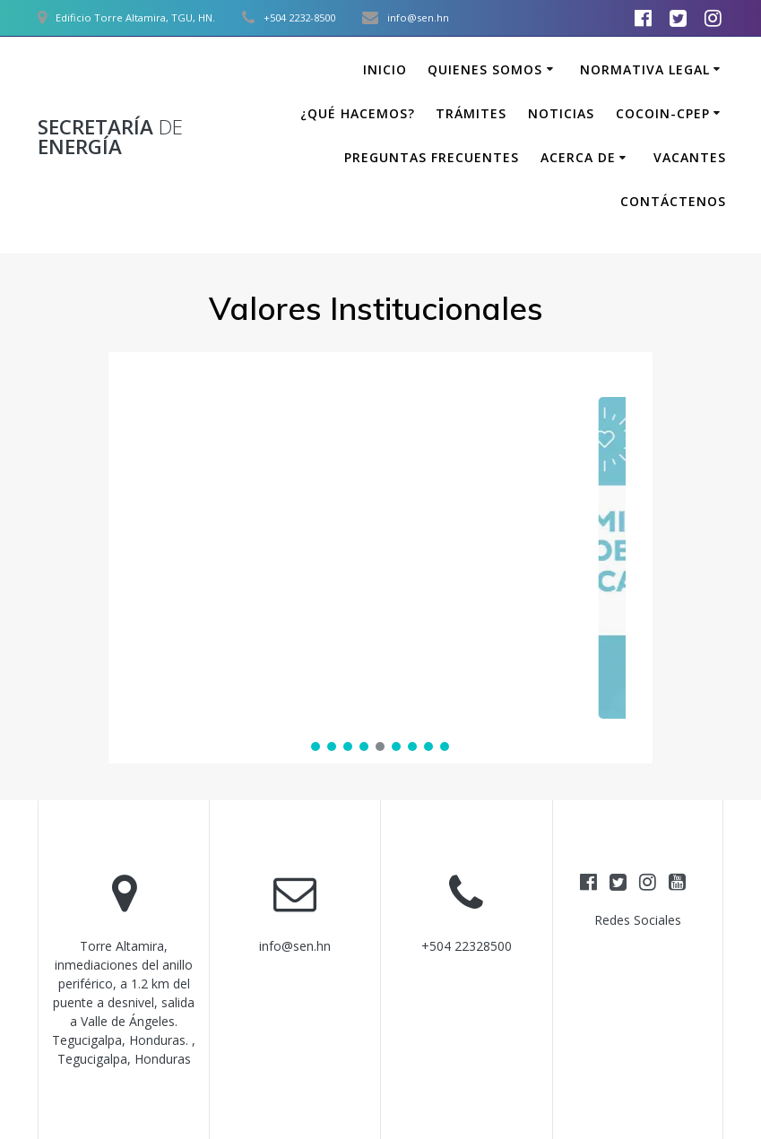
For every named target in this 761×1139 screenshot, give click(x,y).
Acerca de (578, 157)
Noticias (561, 113)
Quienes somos (485, 69)
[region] (380, 558)
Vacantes (689, 157)
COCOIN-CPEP (663, 113)
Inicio (385, 69)
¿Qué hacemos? (357, 113)
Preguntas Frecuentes (431, 157)
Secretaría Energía (110, 137)
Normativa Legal (645, 69)
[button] (380, 558)
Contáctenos (673, 201)
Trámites (471, 113)
